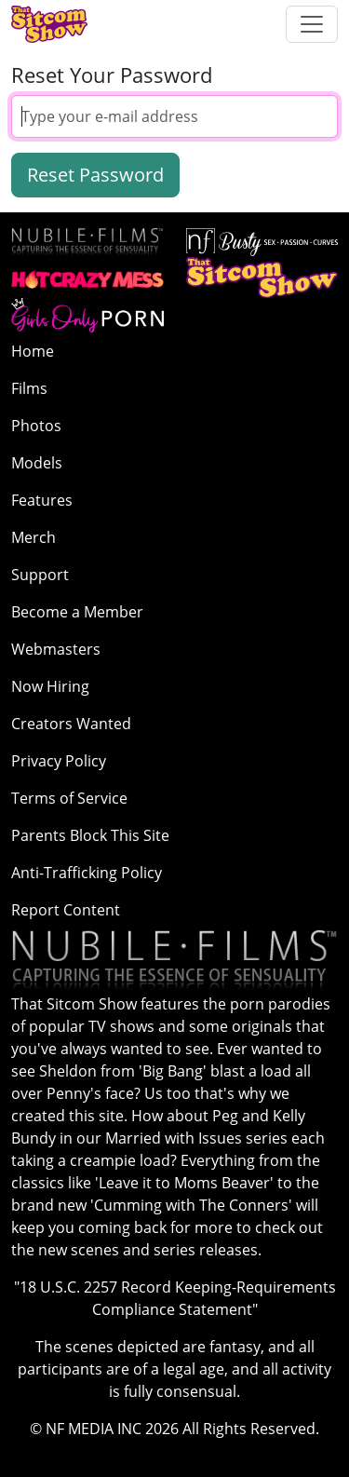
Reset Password (95, 174)
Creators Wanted (71, 723)
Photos (36, 425)
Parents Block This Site (90, 835)
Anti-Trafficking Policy (86, 872)
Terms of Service (69, 798)
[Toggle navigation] (312, 24)
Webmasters (56, 649)
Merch (33, 537)
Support (40, 574)
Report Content (65, 910)
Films (29, 388)
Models (36, 463)
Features (42, 500)
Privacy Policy (58, 761)
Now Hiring (50, 686)
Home (32, 351)
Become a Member (77, 612)
